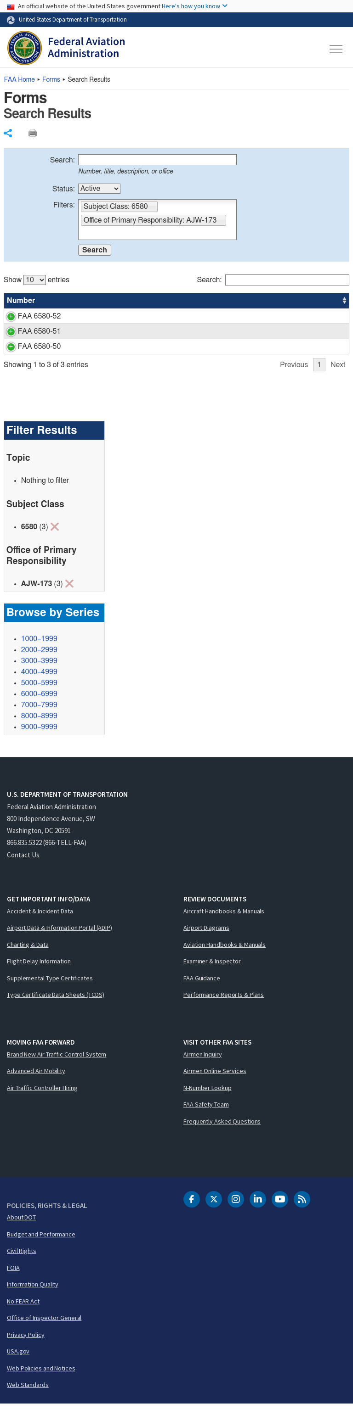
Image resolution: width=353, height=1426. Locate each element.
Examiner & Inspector (212, 983)
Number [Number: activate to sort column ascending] (21, 300)
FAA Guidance (201, 1000)
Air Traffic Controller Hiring (42, 1110)
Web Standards (28, 1407)
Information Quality (32, 1306)
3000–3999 (39, 683)
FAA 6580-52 (28, 316)
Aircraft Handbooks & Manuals (223, 933)
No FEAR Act (23, 1323)
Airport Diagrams (206, 949)
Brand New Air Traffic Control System (56, 1076)
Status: (63, 189)
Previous (294, 387)
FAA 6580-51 (28, 331)
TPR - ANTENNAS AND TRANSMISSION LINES (136, 316)
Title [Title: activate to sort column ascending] (65, 300)
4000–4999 (39, 694)
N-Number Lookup (207, 1110)
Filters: (64, 205)
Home (19, 80)
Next (337, 387)
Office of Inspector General (44, 1340)
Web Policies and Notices (41, 1390)
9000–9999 (39, 749)
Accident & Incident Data (40, 933)
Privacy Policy (26, 1357)
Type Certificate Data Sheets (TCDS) (55, 1016)
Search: (62, 160)
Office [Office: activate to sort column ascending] (280, 300)
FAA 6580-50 (28, 357)
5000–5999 (39, 705)
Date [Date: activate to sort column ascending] (315, 300)
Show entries (36, 280)
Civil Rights (21, 1273)
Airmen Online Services (214, 1093)
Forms (51, 80)
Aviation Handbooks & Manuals (224, 966)
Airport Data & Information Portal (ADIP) (59, 949)
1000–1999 (39, 661)
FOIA (13, 1290)
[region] (177, 329)
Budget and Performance (41, 1256)
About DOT (21, 1239)
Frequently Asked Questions (222, 1143)
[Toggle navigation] (336, 49)
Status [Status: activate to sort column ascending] (245, 300)
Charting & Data (28, 966)
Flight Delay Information (39, 983)
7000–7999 (39, 727)
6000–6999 (39, 716)
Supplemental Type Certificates (50, 1000)
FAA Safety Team (206, 1126)
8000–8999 (39, 738)
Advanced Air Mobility (36, 1093)
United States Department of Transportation (73, 19)
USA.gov (18, 1373)
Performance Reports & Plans (223, 1016)
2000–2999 (39, 672)
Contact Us (23, 876)
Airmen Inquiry (202, 1076)
